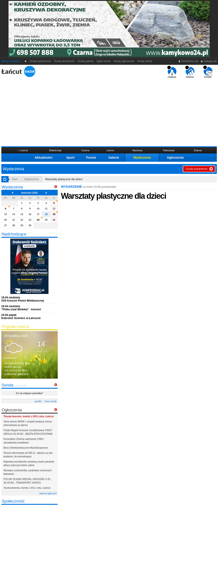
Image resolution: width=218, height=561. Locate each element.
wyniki (38, 401)
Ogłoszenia (175, 157)
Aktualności (43, 157)
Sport (70, 157)
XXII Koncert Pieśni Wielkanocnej (22, 299)
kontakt (207, 72)
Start (15, 179)
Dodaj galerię (85, 61)
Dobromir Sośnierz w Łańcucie (21, 316)
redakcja (171, 72)
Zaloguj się (208, 61)
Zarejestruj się (188, 61)
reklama (189, 72)
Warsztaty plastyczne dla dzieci (63, 179)
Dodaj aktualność (64, 61)
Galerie (113, 157)
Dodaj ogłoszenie (124, 61)
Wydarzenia (142, 157)
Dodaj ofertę (145, 61)
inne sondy (51, 401)
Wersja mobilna (10, 61)
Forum (91, 157)
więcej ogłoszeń (48, 493)
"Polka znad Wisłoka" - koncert (21, 308)
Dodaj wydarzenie (40, 61)
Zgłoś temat (103, 61)
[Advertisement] (109, 111)
